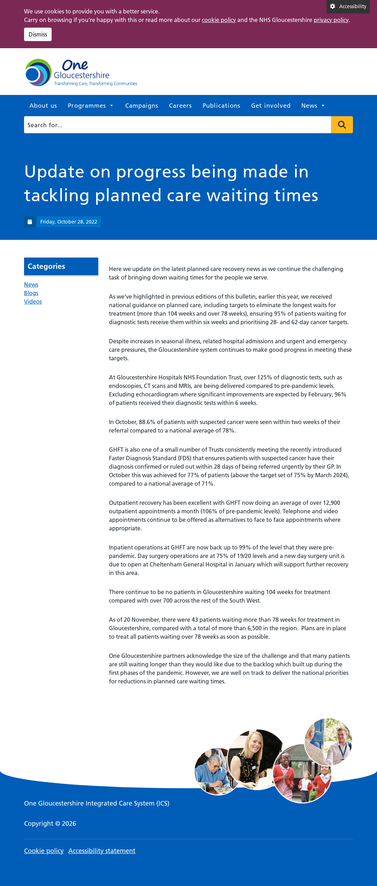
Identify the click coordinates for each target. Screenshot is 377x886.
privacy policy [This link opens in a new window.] (331, 19)
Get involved (271, 105)
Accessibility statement (101, 851)
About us (43, 105)
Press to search (342, 125)
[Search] (187, 124)
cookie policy (219, 19)
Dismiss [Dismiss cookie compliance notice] (38, 34)
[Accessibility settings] (348, 6)
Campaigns (141, 105)
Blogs (31, 293)
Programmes (91, 105)
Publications (221, 105)
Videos (33, 301)
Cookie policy (44, 851)
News (313, 105)
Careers (180, 105)
